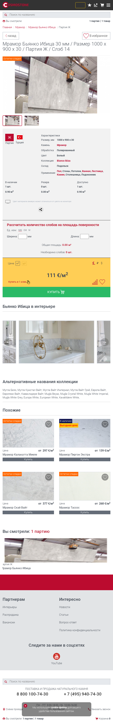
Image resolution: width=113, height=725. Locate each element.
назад (10, 36)
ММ (20, 230)
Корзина (104, 718)
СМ (25, 230)
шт (24, 263)
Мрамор (61, 145)
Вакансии (9, 622)
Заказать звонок (100, 709)
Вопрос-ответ (68, 622)
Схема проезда (14, 709)
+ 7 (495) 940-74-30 (83, 694)
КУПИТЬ (56, 292)
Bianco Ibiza (63, 160)
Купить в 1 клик (19, 282)
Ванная (86, 171)
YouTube (56, 659)
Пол (59, 171)
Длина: (82, 236)
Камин (61, 174)
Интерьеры (10, 607)
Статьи (63, 614)
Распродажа (11, 614)
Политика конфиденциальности (79, 630)
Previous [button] (6, 85)
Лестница (97, 171)
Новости (64, 607)
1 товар (106, 21)
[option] (56, 84)
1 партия (94, 21)
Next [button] (106, 85)
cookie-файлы (59, 707)
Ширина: (19, 236)
